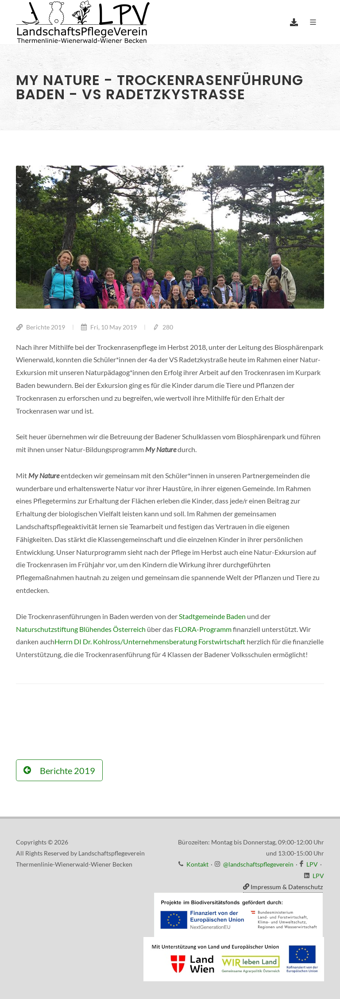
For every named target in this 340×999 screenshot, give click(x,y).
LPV (312, 864)
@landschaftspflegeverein (258, 864)
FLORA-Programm (203, 629)
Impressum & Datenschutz (283, 886)
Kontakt (197, 864)
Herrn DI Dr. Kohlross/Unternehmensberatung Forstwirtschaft (149, 641)
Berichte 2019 (40, 327)
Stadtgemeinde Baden (212, 616)
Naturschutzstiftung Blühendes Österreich (81, 629)
